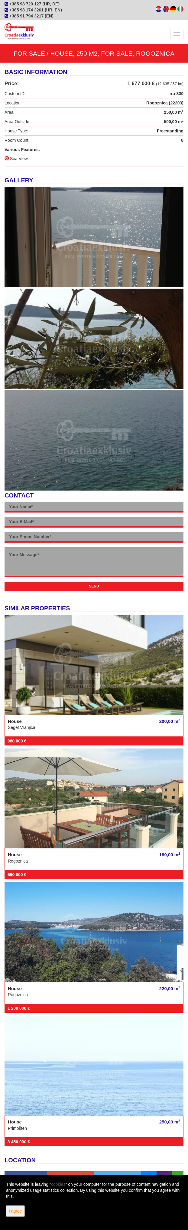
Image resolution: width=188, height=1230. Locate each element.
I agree (15, 1211)
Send (94, 586)
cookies (58, 1184)
